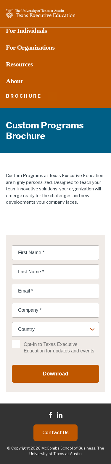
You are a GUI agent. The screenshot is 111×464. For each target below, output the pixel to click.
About (14, 81)
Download (55, 374)
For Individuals (26, 30)
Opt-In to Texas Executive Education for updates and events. (60, 347)
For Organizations (30, 47)
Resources (19, 64)
